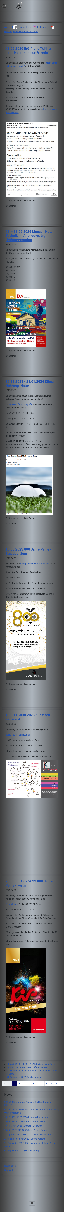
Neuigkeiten (10, 1166)
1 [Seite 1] (14, 1083)
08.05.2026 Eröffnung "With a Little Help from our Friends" (28, 51)
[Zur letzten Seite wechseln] (61, 1083)
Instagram (39, 27)
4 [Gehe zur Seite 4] (28, 1083)
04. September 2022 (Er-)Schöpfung (23, 1077)
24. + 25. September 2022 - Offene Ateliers (26, 1067)
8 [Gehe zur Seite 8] (46, 1083)
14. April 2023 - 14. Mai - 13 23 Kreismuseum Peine (30, 1064)
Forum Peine (12, 904)
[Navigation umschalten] (4, 17)
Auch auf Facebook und (18, 27)
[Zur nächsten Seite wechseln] (56, 1083)
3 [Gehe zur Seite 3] (24, 1083)
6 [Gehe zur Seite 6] (37, 1083)
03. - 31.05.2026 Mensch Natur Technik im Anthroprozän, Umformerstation (30, 236)
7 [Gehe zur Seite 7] (42, 1083)
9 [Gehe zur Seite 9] (51, 1083)
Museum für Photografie (20, 404)
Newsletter (9, 1170)
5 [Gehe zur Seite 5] (33, 1083)
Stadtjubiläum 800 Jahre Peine (34, 563)
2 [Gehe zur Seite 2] (19, 1083)
